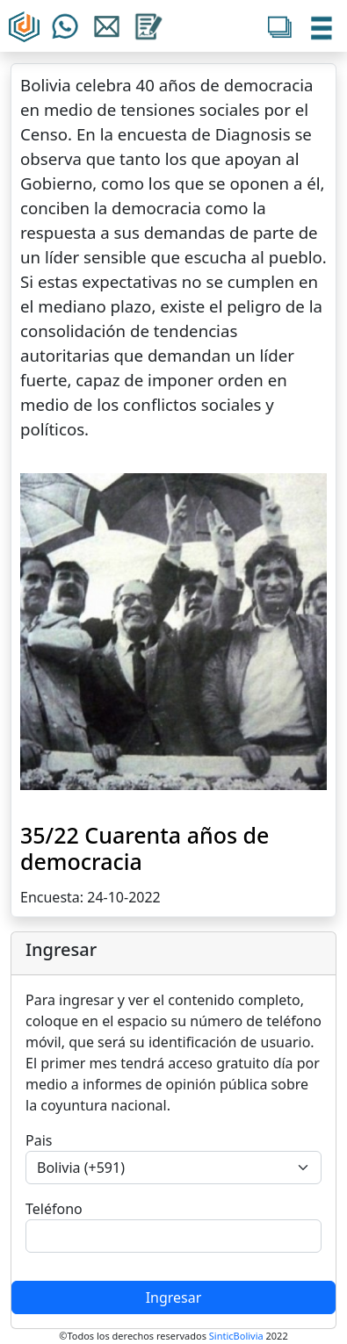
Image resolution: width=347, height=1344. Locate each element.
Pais (38, 1140)
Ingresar (174, 1297)
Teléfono (54, 1208)
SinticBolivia (236, 1335)
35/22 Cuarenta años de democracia (144, 848)
